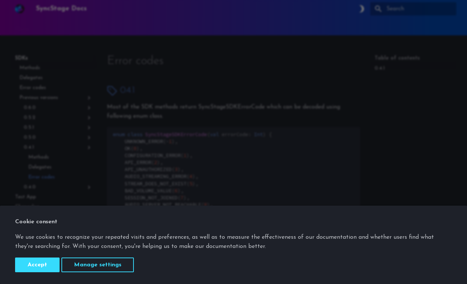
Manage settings (97, 265)
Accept (37, 265)
